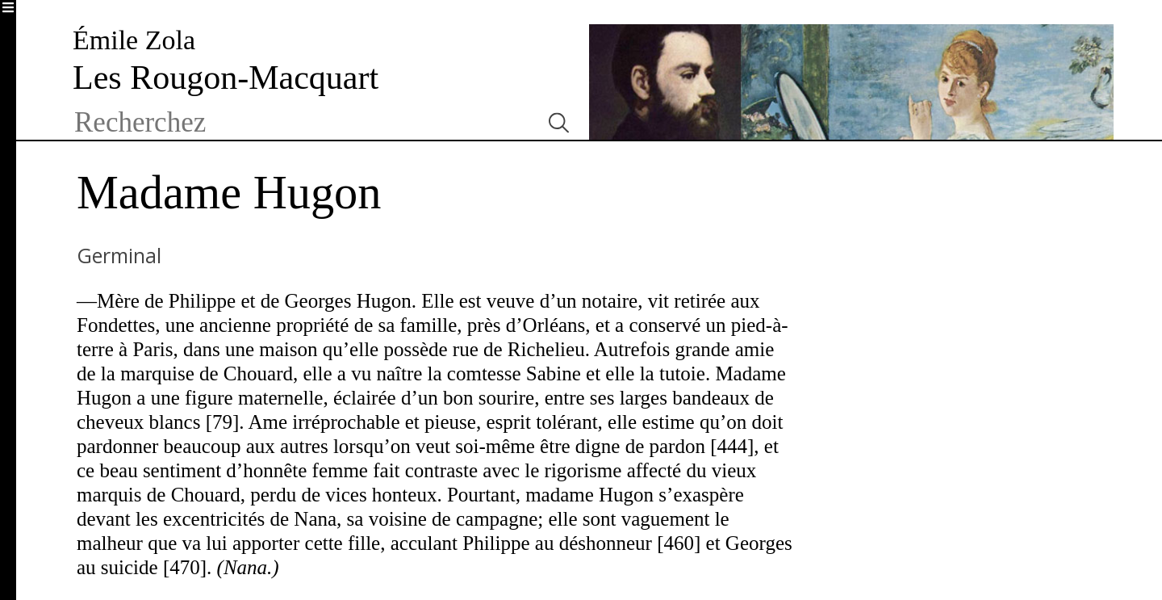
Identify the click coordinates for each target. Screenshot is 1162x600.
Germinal (119, 255)
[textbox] (301, 123)
